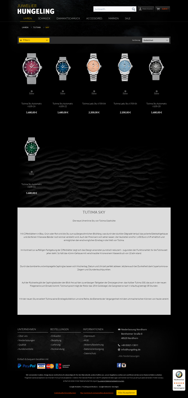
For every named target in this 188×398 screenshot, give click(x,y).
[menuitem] (114, 9)
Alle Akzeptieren (126, 392)
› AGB (86, 340)
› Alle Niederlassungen (128, 356)
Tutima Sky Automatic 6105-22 (63, 105)
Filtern (25, 40)
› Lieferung (55, 344)
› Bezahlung (55, 340)
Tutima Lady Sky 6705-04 (94, 103)
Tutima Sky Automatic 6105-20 (156, 105)
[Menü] (183, 371)
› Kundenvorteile (25, 349)
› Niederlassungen (26, 340)
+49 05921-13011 (129, 345)
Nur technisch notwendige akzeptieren (96, 393)
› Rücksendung (57, 349)
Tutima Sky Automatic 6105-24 (31, 185)
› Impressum (89, 335)
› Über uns (22, 335)
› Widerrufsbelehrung (93, 344)
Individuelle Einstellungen (65, 393)
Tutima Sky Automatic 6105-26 (31, 105)
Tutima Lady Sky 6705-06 (125, 103)
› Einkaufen (55, 335)
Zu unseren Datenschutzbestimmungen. (111, 381)
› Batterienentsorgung (93, 349)
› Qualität (21, 344)
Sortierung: (136, 40)
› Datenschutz (89, 353)
